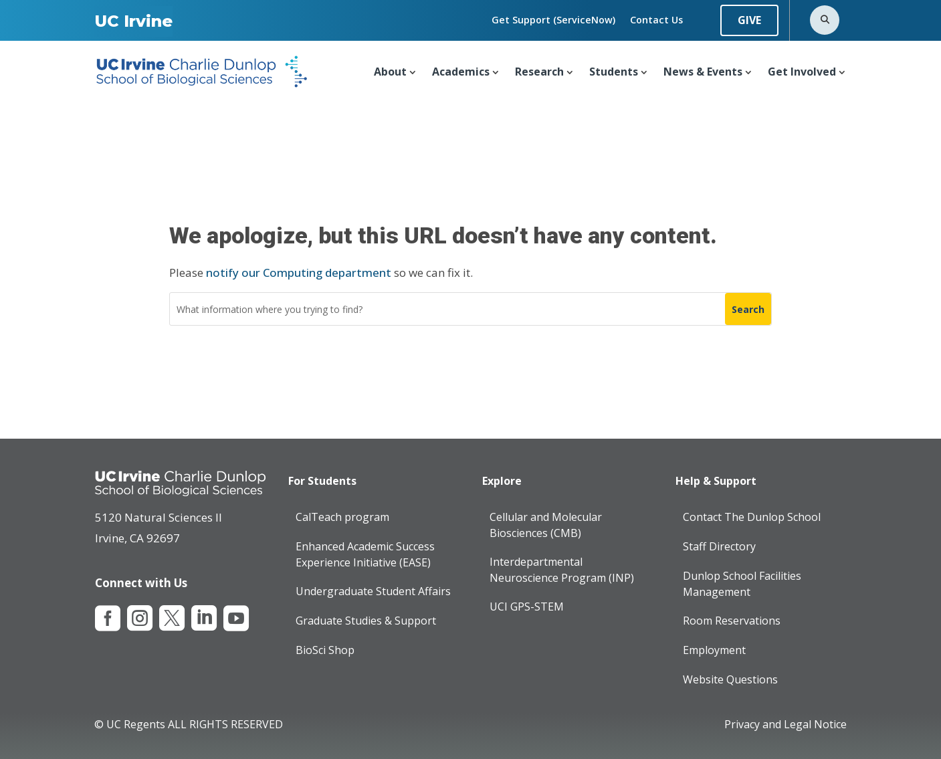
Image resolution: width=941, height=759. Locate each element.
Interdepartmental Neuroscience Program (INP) (562, 569)
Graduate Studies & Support (366, 620)
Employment (714, 650)
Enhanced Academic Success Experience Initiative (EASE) (365, 554)
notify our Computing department (298, 272)
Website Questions (730, 679)
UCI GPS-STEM (527, 606)
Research (539, 71)
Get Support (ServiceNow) (553, 19)
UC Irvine (133, 21)
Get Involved (802, 71)
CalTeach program (342, 517)
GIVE (749, 20)
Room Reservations (731, 620)
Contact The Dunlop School (752, 517)
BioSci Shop (325, 650)
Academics (461, 71)
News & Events (702, 71)
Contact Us (656, 19)
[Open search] (824, 20)
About (390, 71)
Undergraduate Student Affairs (373, 591)
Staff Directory (719, 546)
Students (613, 71)
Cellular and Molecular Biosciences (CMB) (546, 525)
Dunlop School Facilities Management (742, 583)
